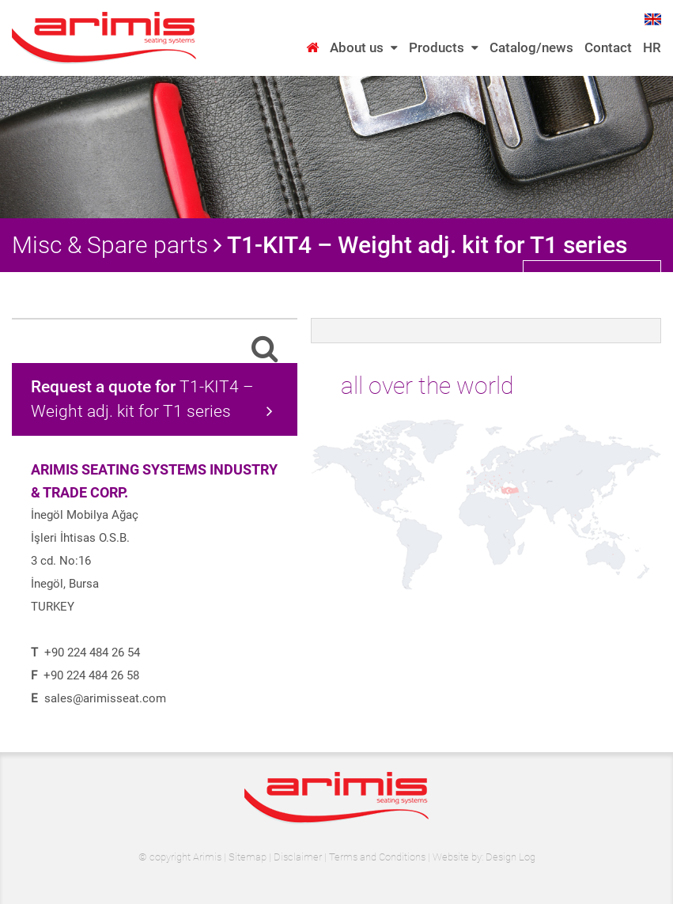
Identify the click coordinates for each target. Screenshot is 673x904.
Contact (608, 47)
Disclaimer (298, 857)
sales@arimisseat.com (105, 698)
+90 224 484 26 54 (92, 652)
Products (443, 47)
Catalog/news (531, 47)
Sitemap (248, 857)
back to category (593, 278)
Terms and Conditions (377, 857)
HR (652, 47)
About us (364, 47)
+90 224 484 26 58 (91, 675)
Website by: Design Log (484, 857)
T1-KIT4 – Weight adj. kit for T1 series (152, 399)
